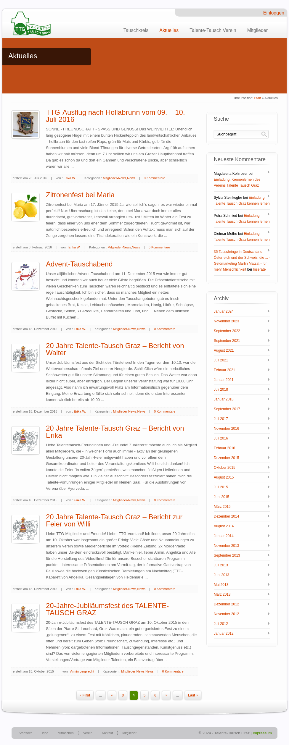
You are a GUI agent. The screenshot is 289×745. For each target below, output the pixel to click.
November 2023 (226, 321)
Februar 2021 (224, 370)
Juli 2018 (221, 389)
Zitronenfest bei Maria (80, 195)
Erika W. (70, 178)
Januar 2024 (224, 311)
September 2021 (227, 340)
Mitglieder (257, 30)
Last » (193, 695)
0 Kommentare (154, 178)
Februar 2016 (224, 448)
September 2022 (227, 331)
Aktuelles (169, 30)
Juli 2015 (221, 487)
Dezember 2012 (226, 604)
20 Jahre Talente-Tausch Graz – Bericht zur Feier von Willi (114, 520)
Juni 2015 (221, 497)
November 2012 (226, 614)
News (131, 178)
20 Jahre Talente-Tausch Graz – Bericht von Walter (115, 349)
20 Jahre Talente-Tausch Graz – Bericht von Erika (115, 431)
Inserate (259, 269)
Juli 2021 (221, 360)
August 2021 (224, 350)
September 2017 (227, 409)
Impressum (262, 733)
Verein (87, 733)
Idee (45, 733)
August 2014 (224, 526)
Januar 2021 (224, 380)
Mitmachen (66, 733)
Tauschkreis (135, 30)
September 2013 (227, 555)
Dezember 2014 (226, 516)
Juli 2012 (221, 624)
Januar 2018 (224, 399)
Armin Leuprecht (82, 671)
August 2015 (224, 477)
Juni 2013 (221, 575)
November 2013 (226, 545)
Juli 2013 (221, 565)
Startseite (25, 733)
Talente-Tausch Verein (213, 30)
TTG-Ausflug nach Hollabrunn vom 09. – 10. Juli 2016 (115, 115)
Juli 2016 (221, 438)
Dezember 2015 (226, 458)
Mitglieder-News (114, 178)
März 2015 (222, 506)
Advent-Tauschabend (79, 264)
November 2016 (226, 428)
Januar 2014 (224, 536)
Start (257, 98)
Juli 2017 (221, 419)
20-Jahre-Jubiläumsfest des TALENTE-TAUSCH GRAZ (107, 609)
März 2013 (222, 594)
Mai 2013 (221, 584)
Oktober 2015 (224, 467)
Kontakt (107, 733)
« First (85, 695)
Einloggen (273, 12)
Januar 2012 (224, 633)
